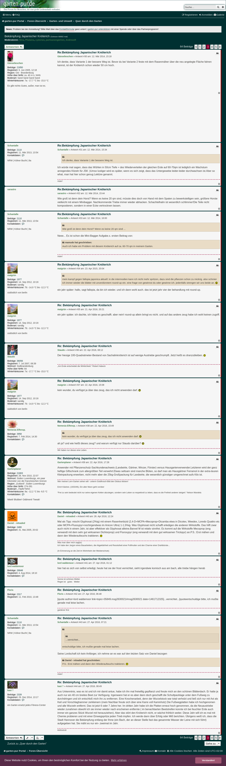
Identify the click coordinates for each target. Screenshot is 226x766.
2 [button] (204, 47)
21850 (20, 67)
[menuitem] (16, 14)
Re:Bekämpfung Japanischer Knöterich (84, 52)
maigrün (11, 275)
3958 (19, 434)
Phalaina (29, 40)
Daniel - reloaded (16, 523)
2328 (19, 694)
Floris (10, 590)
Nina (21, 40)
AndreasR (71, 40)
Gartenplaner (14, 469)
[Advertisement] (113, 118)
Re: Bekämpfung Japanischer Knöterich (84, 305)
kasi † (10, 690)
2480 (19, 527)
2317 (19, 594)
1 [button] (200, 47)
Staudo (11, 356)
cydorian (40, 40)
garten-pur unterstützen (99, 29)
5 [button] (216, 47)
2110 (19, 150)
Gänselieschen (15, 63)
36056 (20, 361)
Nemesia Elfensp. (16, 430)
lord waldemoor (15, 566)
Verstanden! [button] (208, 760)
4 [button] (212, 47)
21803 (20, 473)
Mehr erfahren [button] (119, 760)
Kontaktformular (66, 29)
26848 (20, 570)
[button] (196, 47)
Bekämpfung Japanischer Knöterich (27, 36)
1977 (19, 279)
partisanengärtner (55, 40)
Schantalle (12, 145)
